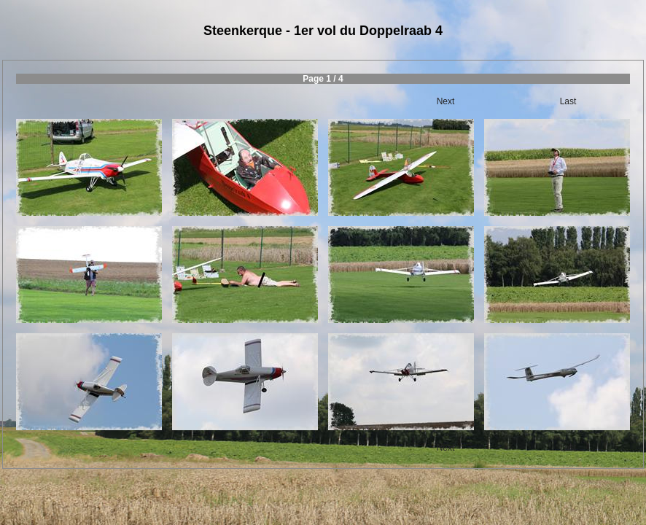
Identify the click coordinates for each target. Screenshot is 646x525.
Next (446, 101)
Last (568, 101)
